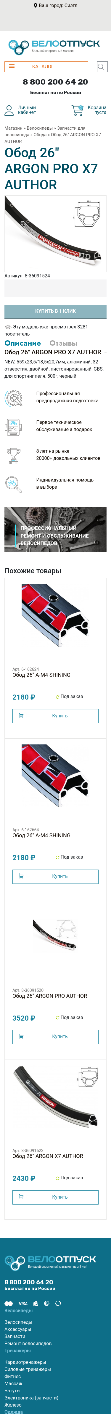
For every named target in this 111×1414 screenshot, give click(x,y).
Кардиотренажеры (25, 1362)
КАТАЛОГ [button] (31, 66)
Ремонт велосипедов (28, 1343)
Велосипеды (40, 128)
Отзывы (63, 343)
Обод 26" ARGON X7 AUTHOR (47, 1156)
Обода (40, 134)
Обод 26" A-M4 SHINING (41, 675)
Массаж (13, 1383)
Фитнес (12, 1376)
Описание (22, 343)
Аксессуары (17, 1329)
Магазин (13, 128)
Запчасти (14, 1336)
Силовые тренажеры (27, 1369)
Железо (13, 1405)
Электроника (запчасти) (31, 1398)
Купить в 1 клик (55, 311)
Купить (59, 716)
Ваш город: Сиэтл (58, 5)
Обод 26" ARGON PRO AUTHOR (49, 996)
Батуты (12, 1391)
